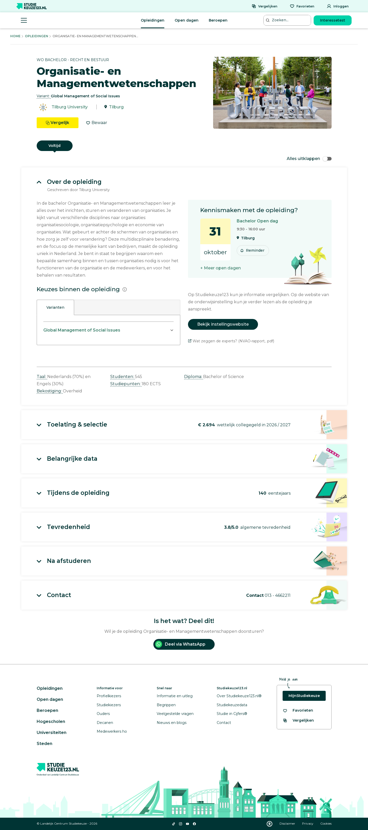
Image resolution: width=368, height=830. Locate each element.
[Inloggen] (338, 6)
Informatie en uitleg (175, 696)
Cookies (326, 823)
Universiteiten (51, 732)
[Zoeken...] (288, 20)
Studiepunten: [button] (126, 383)
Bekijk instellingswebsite (223, 324)
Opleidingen (152, 20)
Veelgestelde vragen (175, 713)
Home (15, 36)
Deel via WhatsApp (180, 644)
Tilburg (116, 107)
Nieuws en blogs (171, 722)
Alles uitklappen (309, 158)
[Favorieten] (302, 6)
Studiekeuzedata (232, 705)
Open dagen (186, 20)
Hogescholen (51, 721)
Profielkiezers (109, 696)
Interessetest (332, 20)
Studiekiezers (109, 705)
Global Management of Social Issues (81, 330)
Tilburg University (70, 107)
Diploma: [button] (193, 376)
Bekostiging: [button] (50, 391)
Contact (224, 722)
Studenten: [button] (122, 376)
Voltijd (54, 145)
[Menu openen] (23, 20)
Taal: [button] (42, 376)
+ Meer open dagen (220, 268)
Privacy (308, 823)
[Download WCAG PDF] (269, 824)
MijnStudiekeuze (304, 695)
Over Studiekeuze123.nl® (239, 696)
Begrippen (166, 705)
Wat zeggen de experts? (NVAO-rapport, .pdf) (231, 341)
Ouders (103, 713)
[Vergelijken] (264, 6)
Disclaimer (288, 823)
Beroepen (218, 20)
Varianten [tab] (55, 307)
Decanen (105, 722)
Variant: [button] (44, 96)
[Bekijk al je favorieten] (298, 710)
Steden (44, 743)
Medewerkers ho (112, 731)
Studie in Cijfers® (232, 713)
